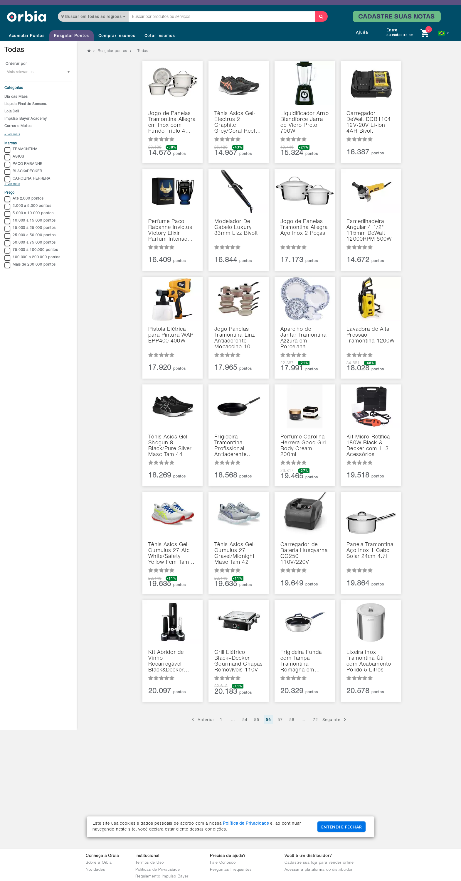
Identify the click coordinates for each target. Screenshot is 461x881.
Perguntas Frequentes (231, 870)
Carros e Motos (18, 126)
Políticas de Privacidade (157, 870)
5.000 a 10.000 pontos (28, 214)
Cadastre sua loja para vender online (319, 863)
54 (245, 719)
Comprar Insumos (116, 35)
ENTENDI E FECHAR (341, 826)
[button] (443, 33)
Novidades (95, 870)
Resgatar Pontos (71, 35)
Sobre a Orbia (99, 863)
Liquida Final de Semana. (25, 104)
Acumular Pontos (27, 35)
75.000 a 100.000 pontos (31, 251)
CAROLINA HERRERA (27, 179)
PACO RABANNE (23, 165)
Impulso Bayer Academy (25, 119)
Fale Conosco (223, 863)
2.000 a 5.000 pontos (27, 207)
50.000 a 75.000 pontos (30, 243)
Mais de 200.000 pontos (30, 265)
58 (292, 719)
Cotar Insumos (159, 35)
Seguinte (335, 719)
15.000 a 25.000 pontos (30, 229)
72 (315, 719)
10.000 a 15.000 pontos (30, 221)
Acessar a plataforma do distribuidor (319, 870)
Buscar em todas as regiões (93, 16)
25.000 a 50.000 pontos (30, 236)
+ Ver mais (12, 134)
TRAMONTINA (21, 150)
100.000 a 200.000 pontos (32, 258)
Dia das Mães (16, 97)
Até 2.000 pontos (24, 199)
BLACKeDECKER (23, 172)
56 (268, 719)
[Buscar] (321, 16)
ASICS (14, 157)
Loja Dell (11, 111)
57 (280, 719)
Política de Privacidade (246, 824)
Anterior (202, 719)
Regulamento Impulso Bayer (162, 877)
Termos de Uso (149, 863)
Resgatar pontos (112, 51)
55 (256, 719)
